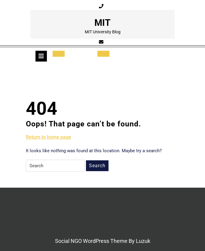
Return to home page (48, 137)
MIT (102, 22)
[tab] (41, 56)
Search (97, 165)
